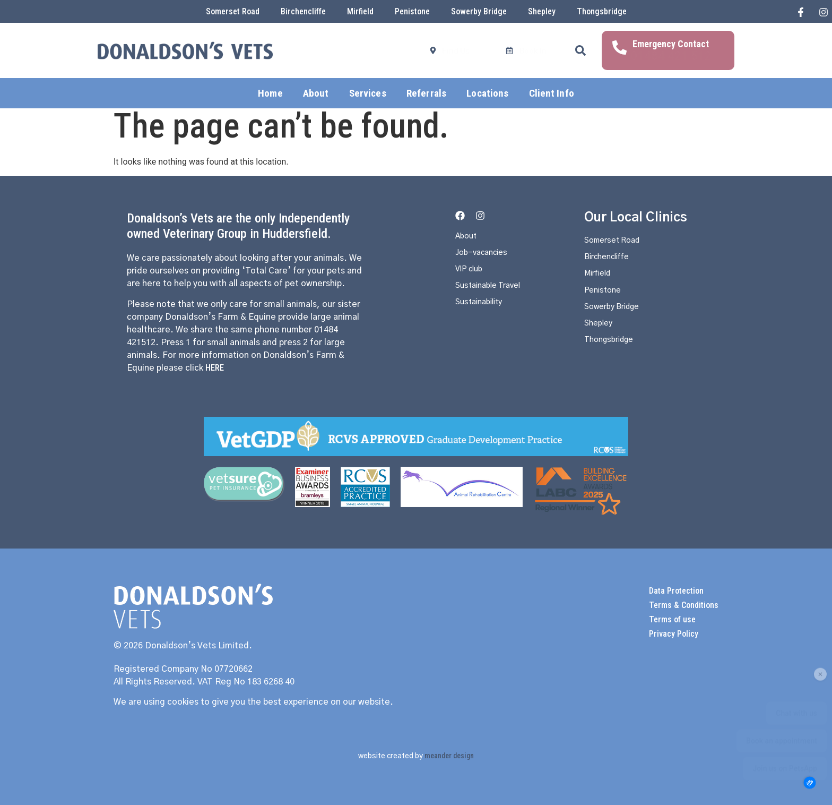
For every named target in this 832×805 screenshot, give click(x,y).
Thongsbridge (602, 11)
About (316, 87)
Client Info (551, 87)
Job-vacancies (485, 258)
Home (270, 87)
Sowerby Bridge (479, 11)
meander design (449, 755)
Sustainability (482, 312)
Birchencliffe (303, 11)
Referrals (426, 87)
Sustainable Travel (492, 294)
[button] (580, 47)
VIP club (471, 276)
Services (367, 87)
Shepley (542, 11)
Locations (487, 87)
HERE (214, 368)
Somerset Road (232, 11)
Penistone (412, 11)
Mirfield (360, 11)
